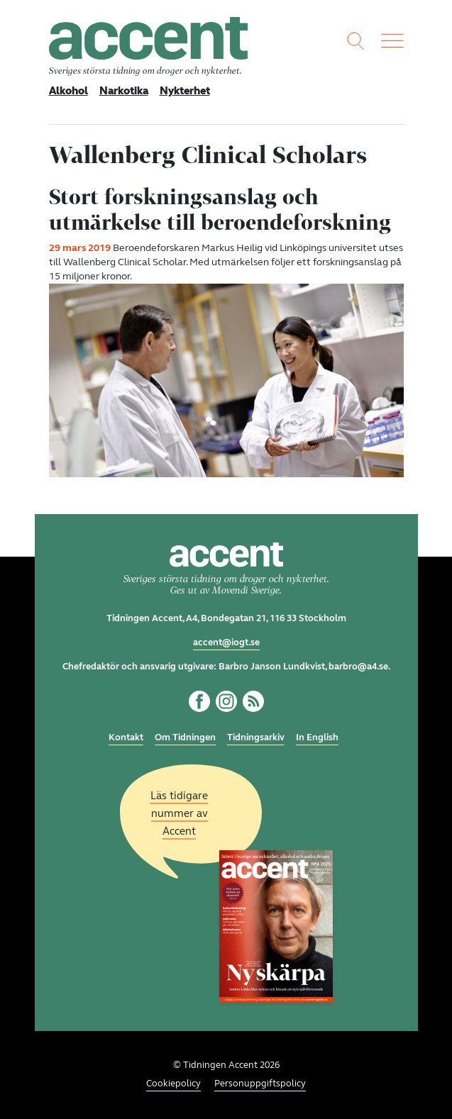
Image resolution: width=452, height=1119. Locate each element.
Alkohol (68, 90)
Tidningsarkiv (256, 737)
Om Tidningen (185, 737)
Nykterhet (185, 90)
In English (317, 737)
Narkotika (123, 90)
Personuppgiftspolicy (260, 1083)
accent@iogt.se (226, 642)
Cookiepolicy (173, 1083)
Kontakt (126, 737)
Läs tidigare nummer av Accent (179, 813)
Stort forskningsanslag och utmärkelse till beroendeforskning (220, 209)
